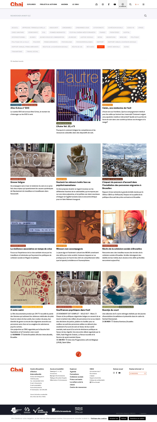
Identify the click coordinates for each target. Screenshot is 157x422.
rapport (100, 42)
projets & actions (48, 4)
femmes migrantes (57, 32)
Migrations (110, 37)
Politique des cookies (99, 418)
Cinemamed (67, 28)
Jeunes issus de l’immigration (52, 37)
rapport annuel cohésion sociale (122, 42)
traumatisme (17, 51)
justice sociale (86, 37)
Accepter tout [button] (114, 418)
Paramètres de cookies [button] (137, 418)
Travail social (32, 51)
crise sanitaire (18, 32)
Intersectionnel (18, 37)
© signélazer (143, 413)
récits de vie (77, 47)
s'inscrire (134, 373)
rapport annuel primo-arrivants (25, 47)
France (103, 32)
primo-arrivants (50, 42)
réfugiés (90, 47)
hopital (127, 32)
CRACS (140, 28)
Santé (100, 47)
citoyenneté (98, 28)
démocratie (33, 32)
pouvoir (36, 42)
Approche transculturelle (33, 28)
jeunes (33, 37)
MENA (100, 37)
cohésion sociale (115, 28)
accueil (15, 28)
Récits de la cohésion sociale (55, 47)
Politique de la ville (20, 42)
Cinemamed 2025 (82, 28)
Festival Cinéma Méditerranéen (82, 32)
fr (137, 4)
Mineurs (123, 37)
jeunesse (72, 37)
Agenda (64, 4)
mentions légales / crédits (125, 413)
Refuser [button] (123, 418)
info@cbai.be (38, 383)
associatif (54, 28)
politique (135, 37)
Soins (126, 47)
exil (43, 32)
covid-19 (130, 28)
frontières (114, 32)
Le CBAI (75, 4)
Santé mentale (114, 47)
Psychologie (67, 42)
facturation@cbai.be (36, 387)
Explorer (31, 4)
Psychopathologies (84, 42)
